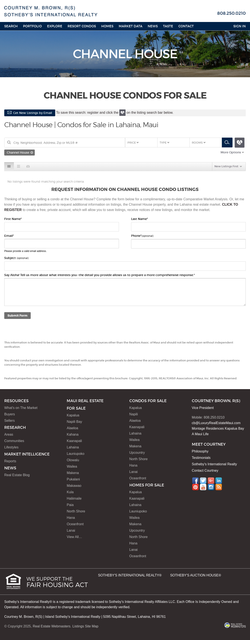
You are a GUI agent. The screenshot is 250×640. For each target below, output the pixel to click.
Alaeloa (72, 428)
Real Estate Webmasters (52, 626)
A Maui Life (200, 434)
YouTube (203, 487)
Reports (10, 461)
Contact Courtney (205, 470)
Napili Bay (74, 421)
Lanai (71, 530)
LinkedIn (218, 480)
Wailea (72, 466)
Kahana (72, 434)
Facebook (195, 480)
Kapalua (73, 415)
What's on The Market (21, 408)
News (153, 26)
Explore (54, 26)
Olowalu (73, 460)
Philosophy (200, 451)
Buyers (9, 414)
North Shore (76, 511)
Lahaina (73, 447)
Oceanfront (75, 524)
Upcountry (137, 452)
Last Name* (139, 219)
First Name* (13, 219)
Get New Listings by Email (29, 113)
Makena (73, 473)
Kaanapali (74, 441)
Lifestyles (11, 447)
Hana (71, 517)
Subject (16, 258)
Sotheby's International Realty (214, 464)
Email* (9, 236)
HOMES (107, 26)
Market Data (130, 26)
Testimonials (201, 458)
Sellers (9, 420)
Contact (186, 26)
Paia (70, 505)
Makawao (74, 485)
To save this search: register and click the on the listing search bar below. (114, 112)
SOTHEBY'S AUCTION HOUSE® (195, 575)
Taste (168, 26)
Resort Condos (82, 26)
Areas (8, 434)
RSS (218, 487)
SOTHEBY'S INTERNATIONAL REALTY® (130, 575)
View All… (74, 537)
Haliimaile (74, 498)
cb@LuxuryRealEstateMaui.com (216, 423)
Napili (133, 414)
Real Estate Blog (17, 475)
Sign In (239, 26)
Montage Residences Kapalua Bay (218, 428)
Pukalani (73, 479)
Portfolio (32, 26)
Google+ (211, 480)
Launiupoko (75, 453)
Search (11, 26)
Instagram (211, 487)
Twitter (203, 480)
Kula (70, 492)
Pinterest (195, 487)
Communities (14, 441)
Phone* (142, 236)
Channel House (18, 152)
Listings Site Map (85, 626)
